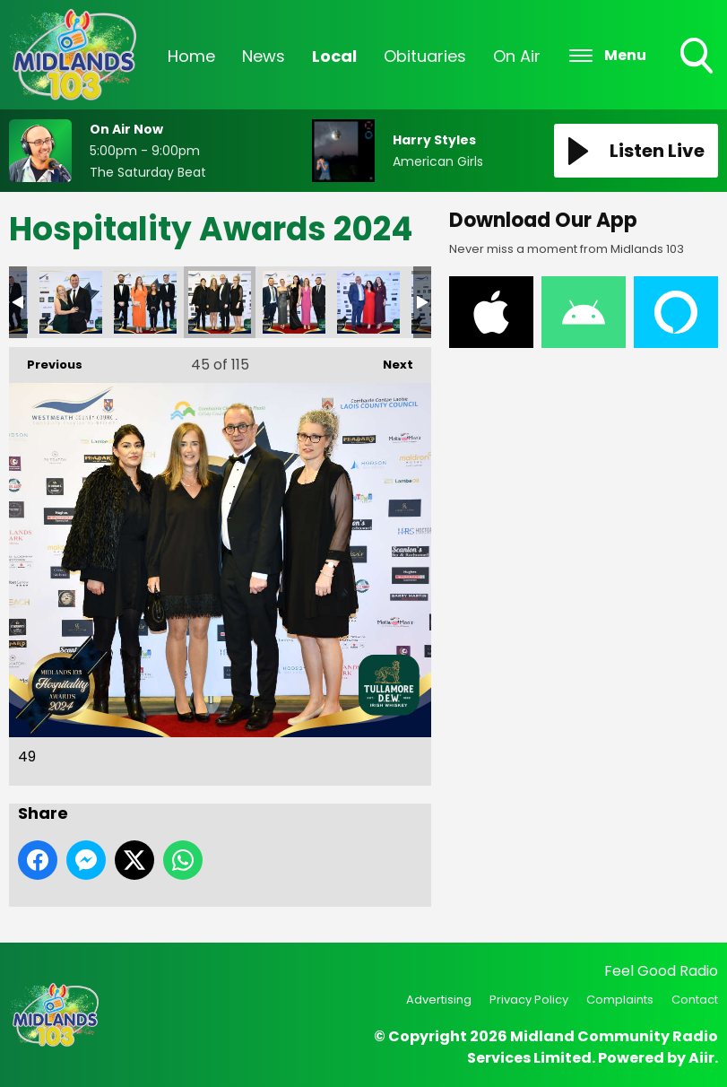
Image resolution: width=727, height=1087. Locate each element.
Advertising (439, 999)
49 (219, 302)
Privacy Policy (528, 999)
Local (334, 56)
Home (191, 56)
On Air (517, 56)
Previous (45, 360)
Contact (694, 999)
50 (294, 302)
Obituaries (425, 56)
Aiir (701, 1058)
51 (368, 302)
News (263, 56)
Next (389, 360)
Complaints (619, 999)
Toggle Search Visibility (698, 57)
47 (70, 302)
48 (145, 302)
